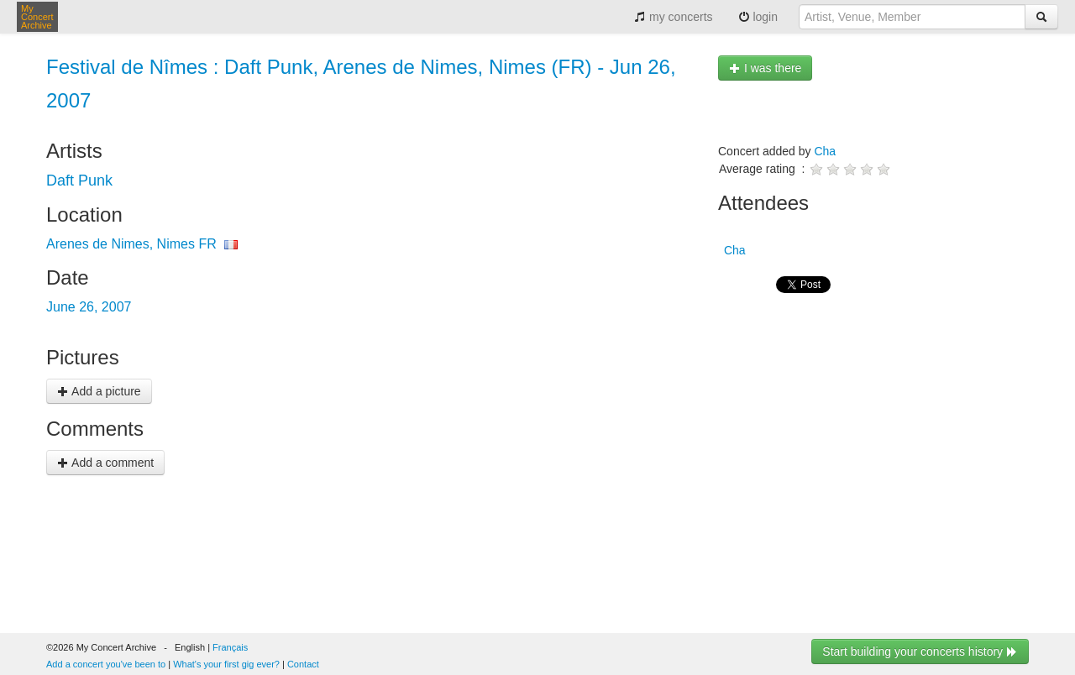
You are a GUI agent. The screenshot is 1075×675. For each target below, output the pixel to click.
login (758, 17)
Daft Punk (79, 180)
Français (230, 647)
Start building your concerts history (920, 651)
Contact (303, 664)
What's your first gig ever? (226, 664)
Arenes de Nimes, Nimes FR (131, 244)
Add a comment (105, 462)
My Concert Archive (37, 16)
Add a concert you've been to (105, 664)
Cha (825, 151)
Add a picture (99, 391)
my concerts (673, 17)
